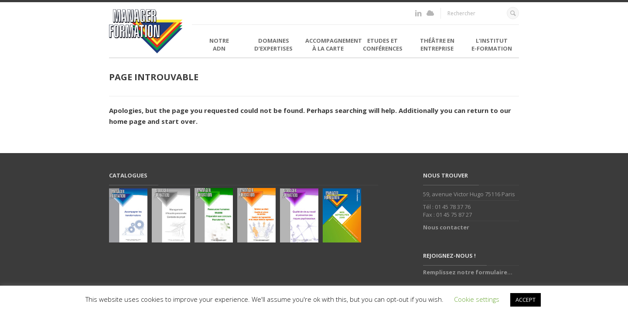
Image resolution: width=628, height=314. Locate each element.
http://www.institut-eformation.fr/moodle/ (430, 13)
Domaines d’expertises (273, 44)
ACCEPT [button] (525, 300)
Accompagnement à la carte (330, 44)
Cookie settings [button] (476, 299)
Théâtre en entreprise (437, 44)
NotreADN (219, 44)
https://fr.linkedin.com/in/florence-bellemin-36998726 (418, 13)
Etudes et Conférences (383, 44)
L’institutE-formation (491, 44)
